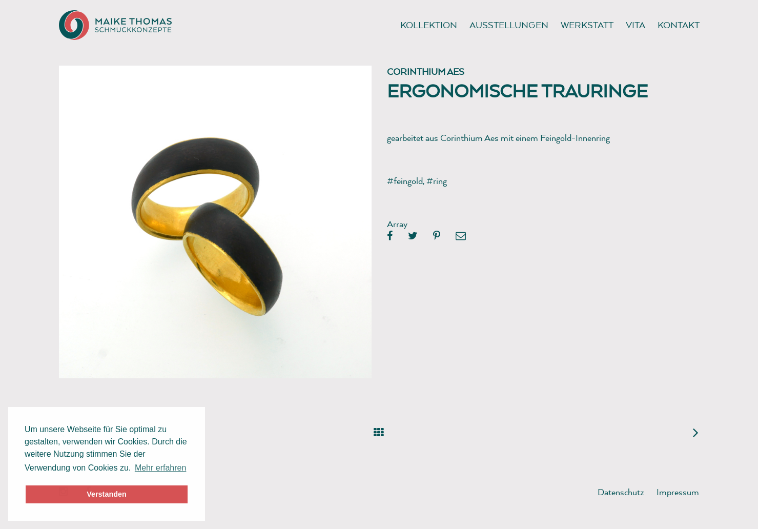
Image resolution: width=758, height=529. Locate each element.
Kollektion (428, 25)
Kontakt (679, 25)
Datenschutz (621, 492)
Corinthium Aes (425, 71)
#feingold (405, 181)
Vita (635, 25)
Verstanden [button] (107, 494)
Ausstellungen (508, 25)
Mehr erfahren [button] (161, 467)
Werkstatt (587, 25)
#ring (436, 181)
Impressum (678, 492)
